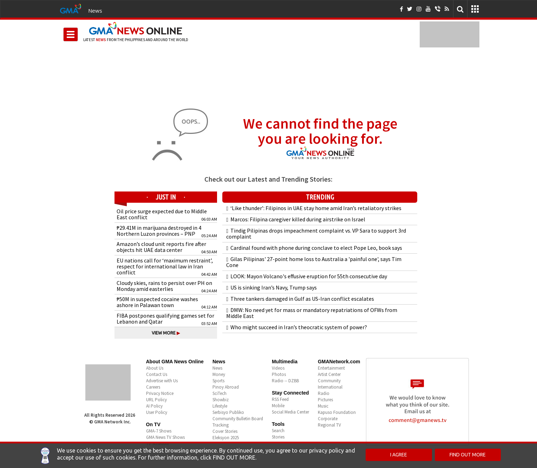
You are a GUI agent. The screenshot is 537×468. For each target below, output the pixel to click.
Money (218, 374)
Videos (278, 368)
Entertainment (331, 368)
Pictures (325, 400)
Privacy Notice (159, 393)
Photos (279, 374)
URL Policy (156, 400)
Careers (153, 387)
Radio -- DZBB (285, 381)
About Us (154, 368)
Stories (278, 437)
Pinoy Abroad (225, 387)
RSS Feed (280, 399)
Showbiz (220, 400)
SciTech (219, 393)
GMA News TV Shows (165, 437)
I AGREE (398, 454)
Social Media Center (290, 412)
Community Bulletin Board (237, 419)
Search (278, 431)
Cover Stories (224, 431)
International (330, 387)
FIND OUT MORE (468, 454)
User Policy (156, 412)
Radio (323, 393)
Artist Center (329, 374)
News (95, 10)
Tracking (220, 425)
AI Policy (154, 406)
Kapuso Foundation (337, 412)
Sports (218, 381)
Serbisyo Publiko (228, 412)
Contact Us (156, 374)
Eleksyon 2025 (225, 438)
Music (323, 406)
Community (329, 381)
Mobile (278, 406)
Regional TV (329, 425)
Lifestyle (219, 406)
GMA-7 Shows (158, 431)
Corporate (328, 419)
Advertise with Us (162, 381)
